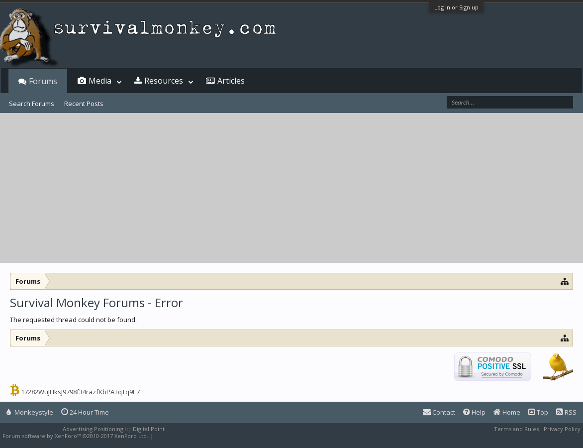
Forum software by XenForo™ (75, 436)
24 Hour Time (85, 412)
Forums (43, 81)
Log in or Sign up (456, 7)
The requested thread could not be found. (73, 319)
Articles (231, 80)
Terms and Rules (516, 429)
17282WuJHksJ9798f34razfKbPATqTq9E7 (80, 391)
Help (474, 412)
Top (538, 412)
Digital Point (149, 429)
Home (506, 412)
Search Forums (31, 103)
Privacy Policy (562, 429)
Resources (163, 80)
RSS (566, 412)
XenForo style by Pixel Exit (189, 436)
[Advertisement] (291, 188)
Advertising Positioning (93, 429)
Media (100, 80)
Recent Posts (83, 103)
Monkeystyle (29, 412)
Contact (439, 412)
